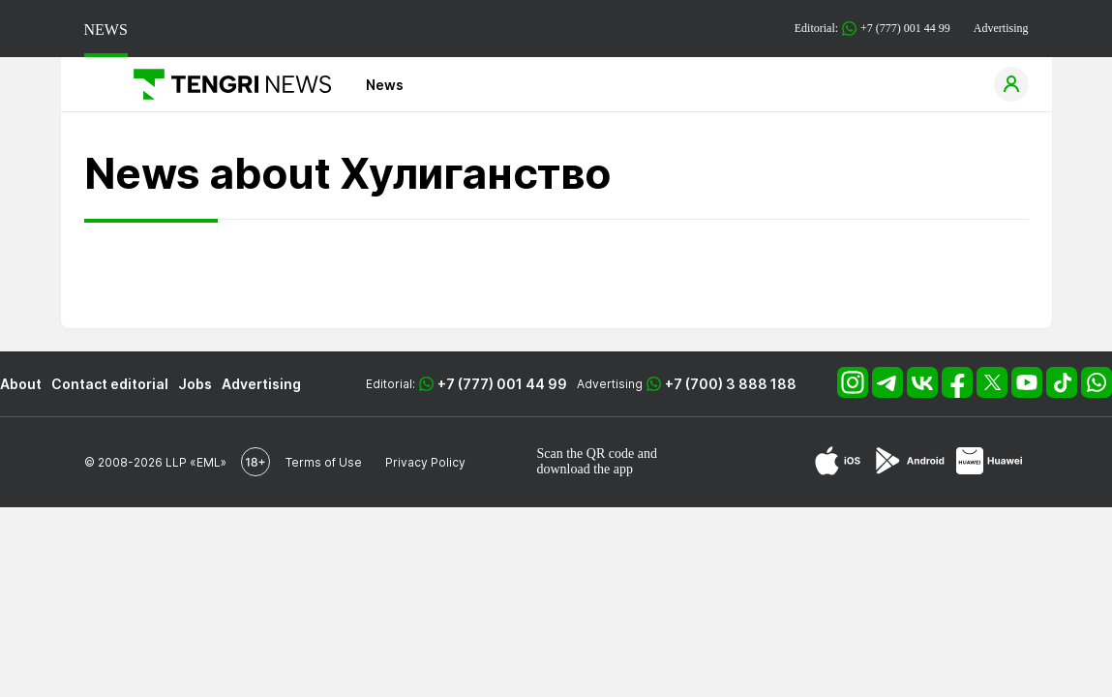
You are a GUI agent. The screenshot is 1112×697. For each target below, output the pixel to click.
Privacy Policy (425, 462)
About (21, 384)
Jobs (195, 384)
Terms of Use (324, 462)
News (385, 84)
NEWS (106, 29)
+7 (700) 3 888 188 (730, 384)
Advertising (1001, 28)
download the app (585, 469)
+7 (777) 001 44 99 (502, 384)
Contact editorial (109, 384)
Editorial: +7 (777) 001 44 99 (872, 28)
